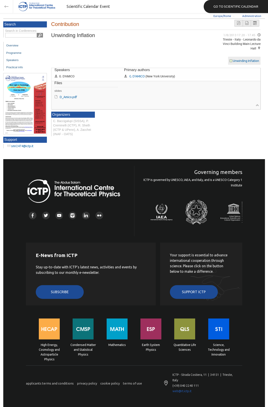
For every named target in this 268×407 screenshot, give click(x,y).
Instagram (72, 215)
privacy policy (87, 383)
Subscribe (60, 292)
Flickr (99, 215)
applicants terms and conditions (50, 383)
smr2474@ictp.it (22, 146)
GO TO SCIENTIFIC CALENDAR (235, 6)
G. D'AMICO (137, 76)
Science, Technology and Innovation (219, 349)
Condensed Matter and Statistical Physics (83, 349)
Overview (12, 45)
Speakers (12, 60)
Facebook (32, 215)
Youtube (59, 215)
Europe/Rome (222, 15)
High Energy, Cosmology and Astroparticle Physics (49, 349)
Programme (14, 52)
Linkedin (86, 215)
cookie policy (110, 383)
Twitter (46, 215)
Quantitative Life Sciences (185, 347)
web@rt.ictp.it (181, 391)
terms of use (132, 383)
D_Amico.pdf (68, 97)
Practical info (14, 67)
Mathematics (117, 345)
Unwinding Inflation (246, 61)
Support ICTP (194, 292)
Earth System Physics (151, 347)
